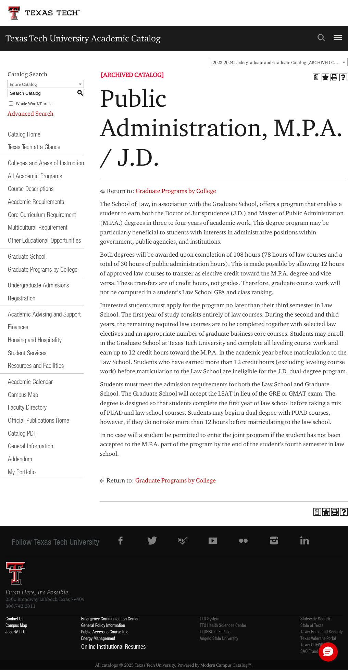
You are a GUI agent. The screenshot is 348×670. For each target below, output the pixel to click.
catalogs (110, 665)
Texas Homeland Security (321, 631)
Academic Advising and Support (44, 314)
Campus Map (23, 394)
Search (321, 37)
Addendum (20, 459)
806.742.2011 (20, 606)
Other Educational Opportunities (44, 240)
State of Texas (311, 625)
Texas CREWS (311, 644)
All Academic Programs (35, 176)
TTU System (209, 618)
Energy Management (98, 638)
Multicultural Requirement (37, 227)
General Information (30, 446)
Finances (18, 327)
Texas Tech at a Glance (34, 147)
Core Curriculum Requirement (42, 214)
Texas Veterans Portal (318, 638)
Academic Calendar (30, 381)
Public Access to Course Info (104, 631)
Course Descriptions (30, 188)
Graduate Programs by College (42, 269)
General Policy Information (103, 625)
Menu (337, 34)
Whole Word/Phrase (34, 103)
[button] (328, 651)
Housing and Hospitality (35, 340)
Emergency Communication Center (110, 618)
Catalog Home (24, 134)
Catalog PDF (22, 433)
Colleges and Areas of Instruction (46, 163)
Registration (21, 298)
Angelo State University (219, 638)
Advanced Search (30, 113)
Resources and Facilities (36, 365)
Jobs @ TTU (15, 631)
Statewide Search (315, 618)
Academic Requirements (36, 201)
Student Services (27, 353)
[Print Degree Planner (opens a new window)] (316, 77)
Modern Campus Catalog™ (225, 665)
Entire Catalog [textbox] (23, 84)
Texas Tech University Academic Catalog (83, 38)
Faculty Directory (27, 407)
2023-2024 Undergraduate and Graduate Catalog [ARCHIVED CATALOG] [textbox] (280, 62)
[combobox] (279, 62)
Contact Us (14, 618)
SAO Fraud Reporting (317, 651)
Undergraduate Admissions (38, 285)
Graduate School (27, 256)
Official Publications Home (38, 420)
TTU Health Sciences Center (223, 625)
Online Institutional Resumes (113, 646)
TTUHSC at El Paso (215, 631)
